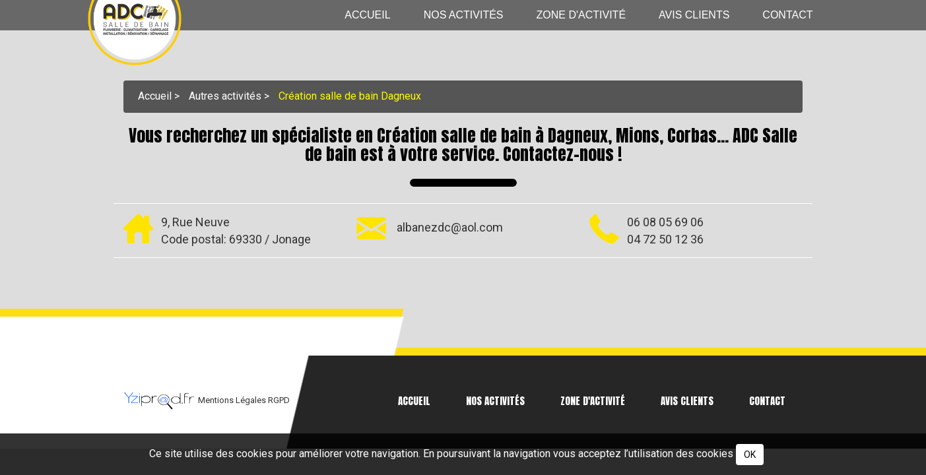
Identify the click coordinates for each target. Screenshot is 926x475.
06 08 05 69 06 (665, 221)
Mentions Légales (233, 400)
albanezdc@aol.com (450, 227)
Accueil (367, 14)
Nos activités (464, 14)
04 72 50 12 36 (665, 238)
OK (750, 454)
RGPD (279, 400)
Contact (787, 14)
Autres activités (225, 95)
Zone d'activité (581, 14)
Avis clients (694, 14)
